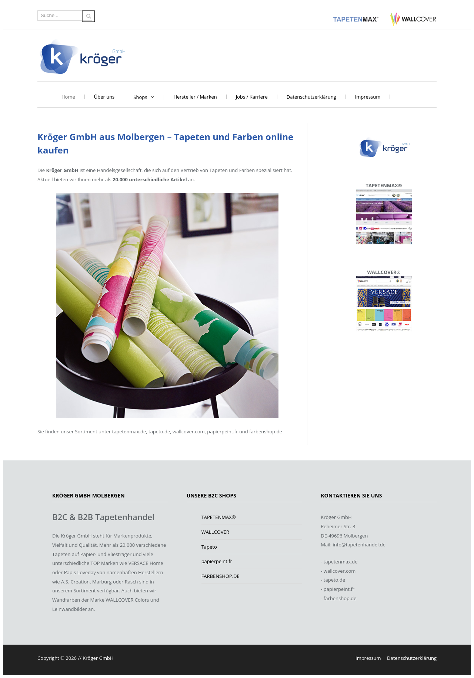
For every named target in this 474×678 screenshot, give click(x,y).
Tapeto (209, 546)
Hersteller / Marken (195, 97)
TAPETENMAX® (218, 517)
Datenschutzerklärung (311, 97)
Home (68, 97)
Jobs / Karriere (252, 97)
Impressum (368, 97)
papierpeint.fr (216, 561)
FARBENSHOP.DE (220, 576)
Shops (140, 97)
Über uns (104, 97)
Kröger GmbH (82, 55)
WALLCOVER (215, 532)
